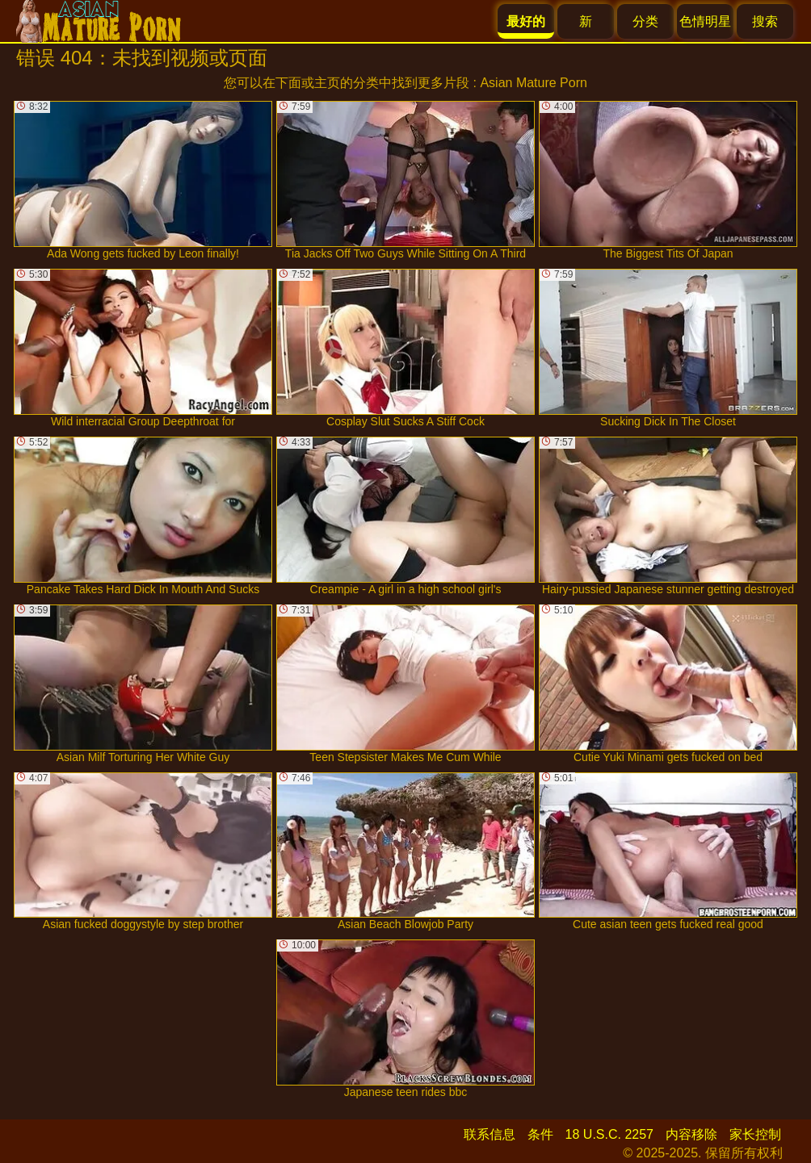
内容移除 (691, 1134)
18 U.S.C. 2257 (609, 1134)
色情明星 (705, 21)
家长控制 (755, 1134)
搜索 (765, 21)
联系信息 (489, 1134)
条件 (540, 1134)
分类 (645, 21)
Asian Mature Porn (533, 83)
